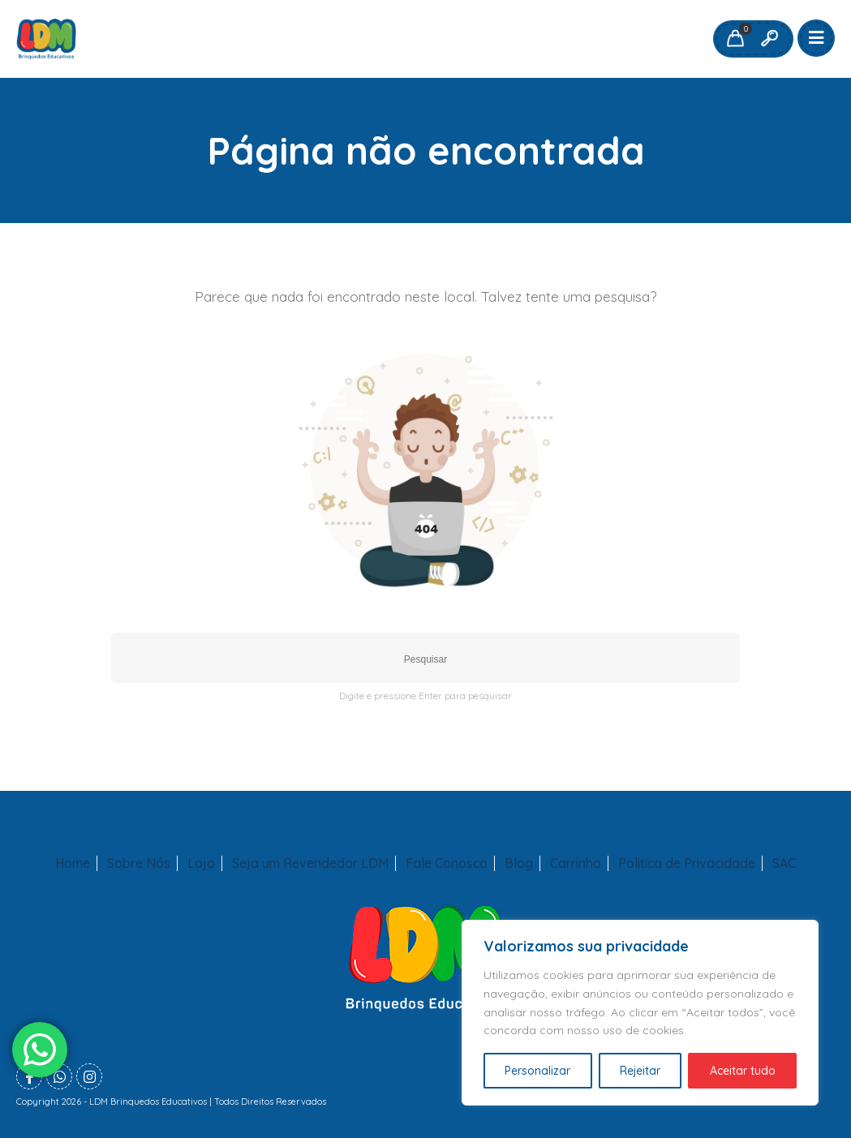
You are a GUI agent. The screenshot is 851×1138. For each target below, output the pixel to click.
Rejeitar (640, 1070)
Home (72, 863)
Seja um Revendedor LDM (310, 863)
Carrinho (575, 863)
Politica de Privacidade (686, 863)
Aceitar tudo (743, 1070)
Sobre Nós (138, 863)
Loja (201, 863)
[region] (640, 1013)
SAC (784, 863)
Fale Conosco (447, 863)
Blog (519, 863)
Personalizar (537, 1070)
